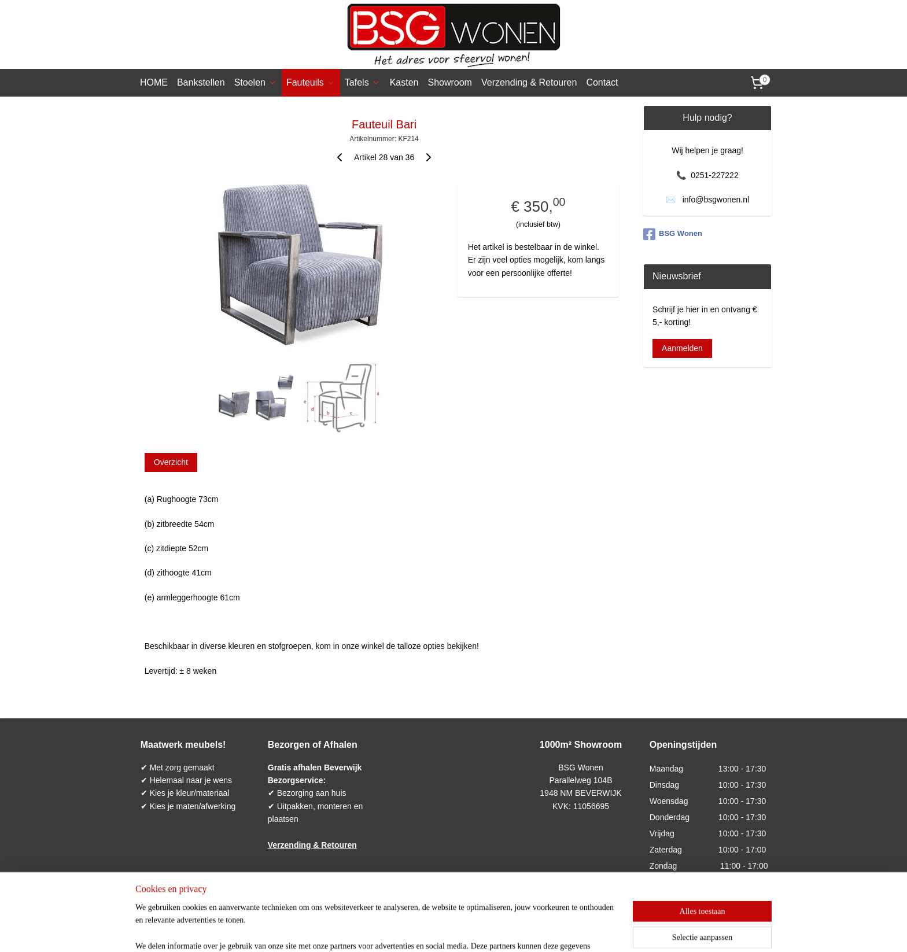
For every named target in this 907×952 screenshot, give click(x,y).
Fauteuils (310, 82)
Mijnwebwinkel (566, 930)
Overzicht (171, 462)
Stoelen (255, 82)
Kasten (404, 82)
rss (438, 930)
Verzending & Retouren (529, 82)
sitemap (418, 930)
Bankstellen (201, 82)
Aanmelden (682, 348)
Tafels (363, 82)
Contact (602, 82)
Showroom (449, 82)
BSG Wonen (672, 234)
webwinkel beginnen (477, 930)
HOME (154, 82)
